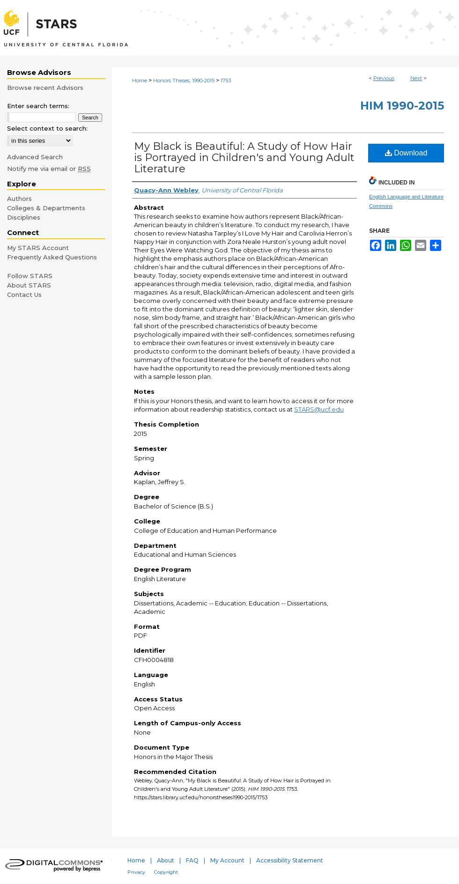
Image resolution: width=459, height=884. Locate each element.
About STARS (29, 285)
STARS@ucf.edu (319, 409)
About (165, 860)
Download (406, 153)
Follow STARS (29, 276)
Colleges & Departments (46, 208)
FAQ (192, 860)
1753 (226, 80)
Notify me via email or (49, 168)
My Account (227, 860)
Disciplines (23, 217)
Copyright (166, 872)
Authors (19, 198)
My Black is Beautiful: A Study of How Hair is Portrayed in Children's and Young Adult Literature (244, 157)
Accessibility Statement (289, 860)
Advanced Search (35, 157)
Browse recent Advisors (45, 87)
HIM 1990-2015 (402, 105)
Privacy (136, 872)
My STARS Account (38, 247)
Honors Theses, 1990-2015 (184, 80)
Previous (383, 78)
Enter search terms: (38, 106)
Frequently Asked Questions (52, 257)
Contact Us (24, 294)
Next (416, 78)
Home (139, 80)
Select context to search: (47, 128)
